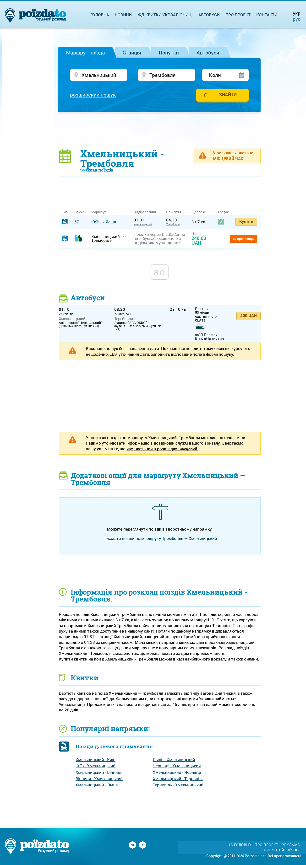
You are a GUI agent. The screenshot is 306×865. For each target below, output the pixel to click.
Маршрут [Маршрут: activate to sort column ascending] (98, 212)
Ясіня (111, 222)
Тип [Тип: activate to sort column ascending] (65, 212)
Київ (96, 222)
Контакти (266, 14)
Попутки (169, 52)
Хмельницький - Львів (97, 785)
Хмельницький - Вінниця (99, 772)
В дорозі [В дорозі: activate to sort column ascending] (198, 212)
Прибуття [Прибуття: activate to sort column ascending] (173, 212)
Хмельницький (143, 224)
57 (76, 222)
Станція (132, 52)
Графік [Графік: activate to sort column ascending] (223, 212)
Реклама (291, 845)
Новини (123, 14)
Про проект (238, 14)
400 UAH (248, 315)
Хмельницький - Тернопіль (178, 778)
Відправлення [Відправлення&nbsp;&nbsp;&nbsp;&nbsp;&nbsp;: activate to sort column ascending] (146, 212)
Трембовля (173, 224)
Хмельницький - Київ (95, 759)
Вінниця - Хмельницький (99, 778)
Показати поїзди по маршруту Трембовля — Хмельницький (160, 538)
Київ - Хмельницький (95, 765)
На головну (239, 845)
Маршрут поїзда (85, 52)
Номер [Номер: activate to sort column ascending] (79, 212)
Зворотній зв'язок (282, 850)
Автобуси (208, 52)
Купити (246, 221)
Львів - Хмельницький (174, 759)
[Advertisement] (160, 130)
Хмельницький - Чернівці (177, 772)
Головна (99, 14)
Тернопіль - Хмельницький (178, 785)
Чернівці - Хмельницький (177, 765)
